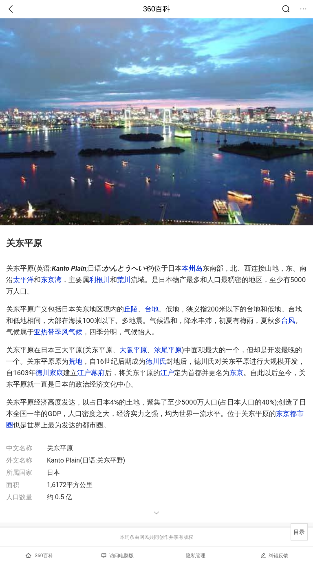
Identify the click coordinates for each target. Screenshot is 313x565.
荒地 (75, 361)
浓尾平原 (168, 350)
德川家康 (49, 373)
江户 (167, 373)
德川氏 (155, 361)
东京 (236, 373)
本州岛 (192, 268)
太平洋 (23, 280)
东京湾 (51, 280)
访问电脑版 (117, 555)
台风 (288, 320)
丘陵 (131, 309)
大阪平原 (133, 350)
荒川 (124, 280)
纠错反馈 (274, 555)
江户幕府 (91, 373)
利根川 (99, 280)
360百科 (156, 9)
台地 (152, 309)
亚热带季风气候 (58, 332)
